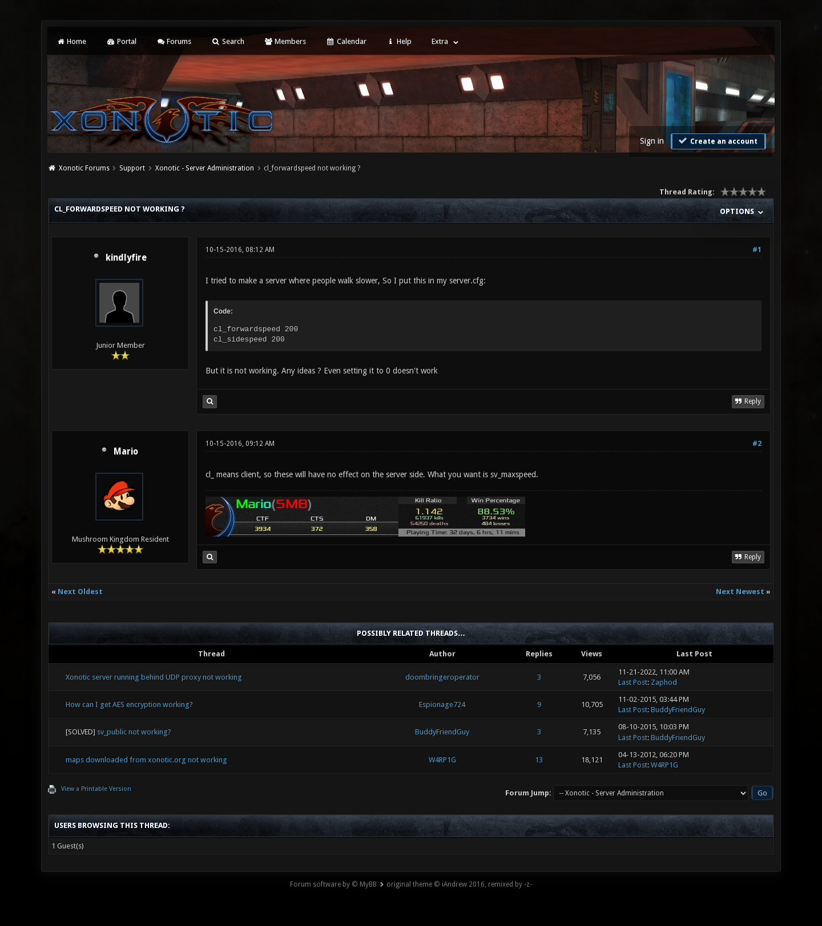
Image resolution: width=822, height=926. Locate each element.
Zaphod (664, 682)
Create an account (716, 140)
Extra (440, 41)
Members (285, 41)
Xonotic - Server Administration (204, 168)
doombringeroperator (442, 677)
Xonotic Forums (84, 168)
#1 (756, 250)
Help (399, 41)
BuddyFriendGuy (678, 709)
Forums (173, 41)
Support (132, 168)
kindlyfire (126, 258)
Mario (126, 451)
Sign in (652, 140)
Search (227, 41)
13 (539, 760)
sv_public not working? (134, 732)
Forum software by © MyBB (333, 884)
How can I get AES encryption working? (129, 704)
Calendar (346, 41)
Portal (121, 41)
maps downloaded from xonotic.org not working (146, 760)
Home (71, 41)
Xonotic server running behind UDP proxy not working (154, 677)
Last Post (632, 682)
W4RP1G (442, 760)
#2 (756, 444)
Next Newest (740, 591)
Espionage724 (442, 704)
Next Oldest (80, 591)
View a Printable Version (96, 789)
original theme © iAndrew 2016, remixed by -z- (459, 884)
